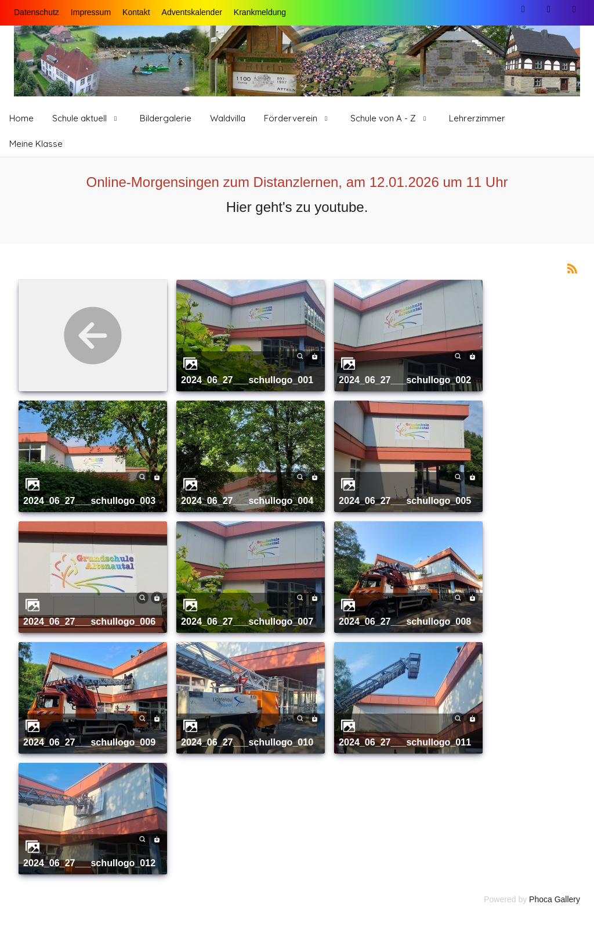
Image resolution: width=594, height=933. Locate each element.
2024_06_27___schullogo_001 (247, 379)
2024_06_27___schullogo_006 (89, 621)
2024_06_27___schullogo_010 (247, 742)
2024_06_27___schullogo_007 (247, 621)
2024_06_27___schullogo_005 (405, 500)
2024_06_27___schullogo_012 (89, 863)
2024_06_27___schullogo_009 (89, 742)
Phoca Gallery (554, 899)
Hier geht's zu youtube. (297, 207)
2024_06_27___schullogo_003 (89, 500)
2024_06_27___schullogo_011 (405, 742)
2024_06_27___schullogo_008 (405, 621)
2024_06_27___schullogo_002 (405, 379)
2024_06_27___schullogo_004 (247, 500)
